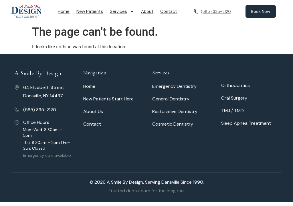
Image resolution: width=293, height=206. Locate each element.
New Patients (89, 11)
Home (64, 11)
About (147, 11)
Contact (168, 11)
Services (122, 12)
